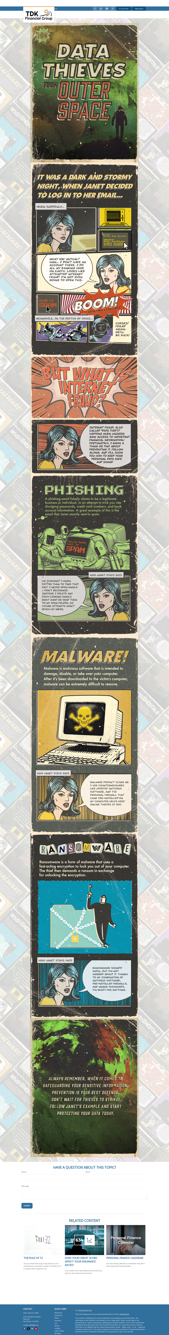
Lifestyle (57, 1322)
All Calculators (59, 1330)
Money (56, 1319)
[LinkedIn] (101, 2)
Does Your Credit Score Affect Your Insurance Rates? (81, 1255)
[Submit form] (27, 1199)
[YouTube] (106, 2)
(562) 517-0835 (29, 2)
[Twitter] (95, 2)
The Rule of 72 (33, 1251)
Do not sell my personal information (91, 1334)
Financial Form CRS (85, 1304)
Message (25, 1180)
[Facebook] (112, 2)
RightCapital (139, 2)
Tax (55, 1317)
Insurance (57, 1314)
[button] (68, 8)
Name (23, 1165)
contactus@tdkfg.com (48, 2)
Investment (58, 1309)
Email (88, 1165)
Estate (56, 1311)
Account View (123, 2)
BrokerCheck (124, 1308)
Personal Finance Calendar (124, 1251)
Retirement (58, 1306)
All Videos (57, 1327)
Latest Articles (59, 1324)
